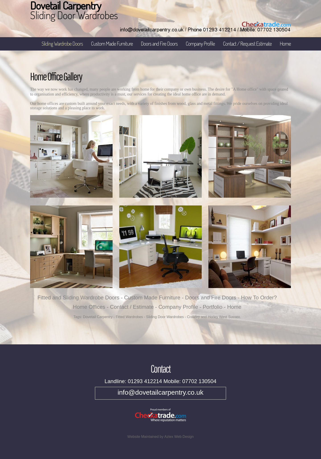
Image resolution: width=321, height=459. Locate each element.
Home (285, 43)
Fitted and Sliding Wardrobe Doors (78, 297)
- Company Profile (176, 307)
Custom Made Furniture (112, 43)
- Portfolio (211, 307)
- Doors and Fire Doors (209, 297)
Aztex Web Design (178, 437)
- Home (232, 307)
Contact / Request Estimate (247, 43)
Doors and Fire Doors (159, 43)
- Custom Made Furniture (150, 297)
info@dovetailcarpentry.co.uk (160, 392)
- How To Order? (257, 297)
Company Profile (200, 43)
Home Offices (89, 307)
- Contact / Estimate (130, 307)
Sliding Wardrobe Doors (62, 43)
